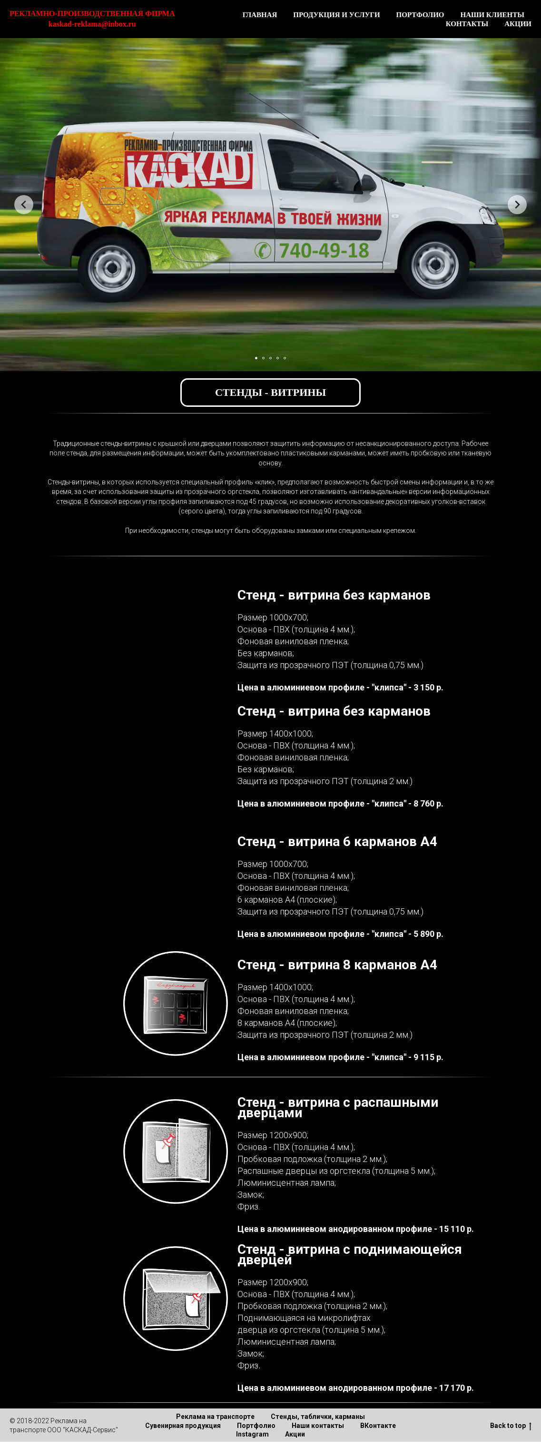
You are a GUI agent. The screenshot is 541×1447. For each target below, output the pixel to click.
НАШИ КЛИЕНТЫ (492, 15)
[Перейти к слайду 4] (277, 358)
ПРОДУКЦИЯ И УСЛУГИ (336, 15)
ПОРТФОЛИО (420, 15)
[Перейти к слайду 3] (270, 358)
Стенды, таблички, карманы (318, 1416)
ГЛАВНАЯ (260, 15)
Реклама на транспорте (215, 1416)
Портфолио (256, 1425)
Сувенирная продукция (183, 1425)
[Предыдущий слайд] (23, 204)
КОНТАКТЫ (467, 24)
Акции (295, 1434)
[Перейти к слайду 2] (263, 358)
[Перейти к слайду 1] (256, 358)
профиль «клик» (250, 482)
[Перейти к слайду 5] (285, 358)
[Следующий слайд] (517, 204)
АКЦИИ (517, 24)
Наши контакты (318, 1425)
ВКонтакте (378, 1425)
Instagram (252, 1434)
